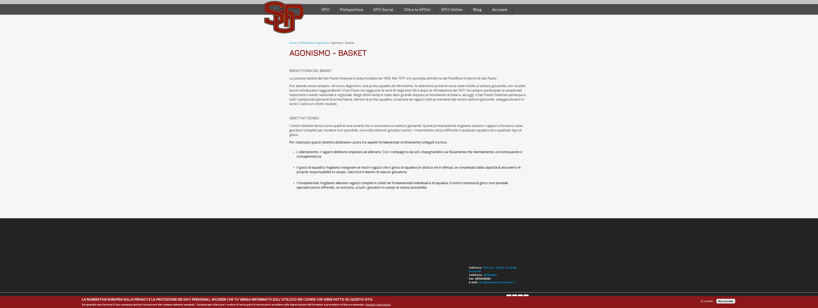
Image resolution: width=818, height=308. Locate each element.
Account (500, 9)
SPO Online (452, 9)
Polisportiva (306, 43)
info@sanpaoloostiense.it (497, 282)
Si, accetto (707, 301)
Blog (477, 9)
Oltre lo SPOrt (417, 9)
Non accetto (725, 301)
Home (293, 43)
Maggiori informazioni (378, 304)
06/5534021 (490, 275)
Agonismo (322, 43)
